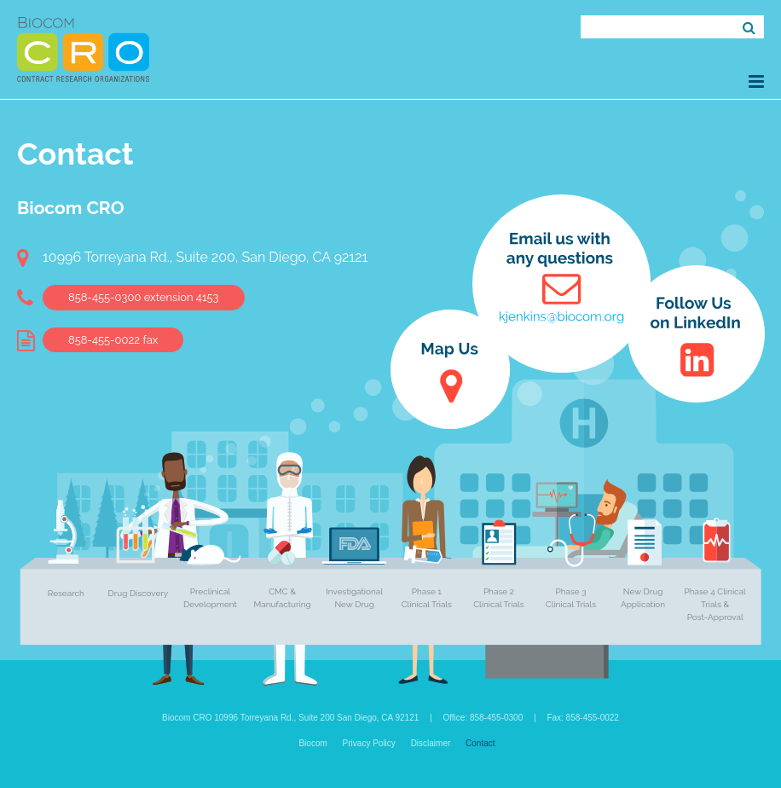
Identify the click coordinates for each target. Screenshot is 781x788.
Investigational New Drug (354, 598)
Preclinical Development (210, 598)
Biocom (312, 743)
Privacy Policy (369, 743)
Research (66, 593)
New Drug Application (643, 598)
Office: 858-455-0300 (483, 717)
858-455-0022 (113, 339)
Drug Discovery (138, 593)
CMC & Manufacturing (282, 598)
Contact (480, 743)
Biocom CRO (83, 49)
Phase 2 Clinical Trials (498, 598)
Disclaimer (431, 743)
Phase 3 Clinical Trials (571, 598)
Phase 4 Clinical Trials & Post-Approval (715, 604)
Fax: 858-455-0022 (583, 717)
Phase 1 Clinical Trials (427, 598)
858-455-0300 (143, 297)
